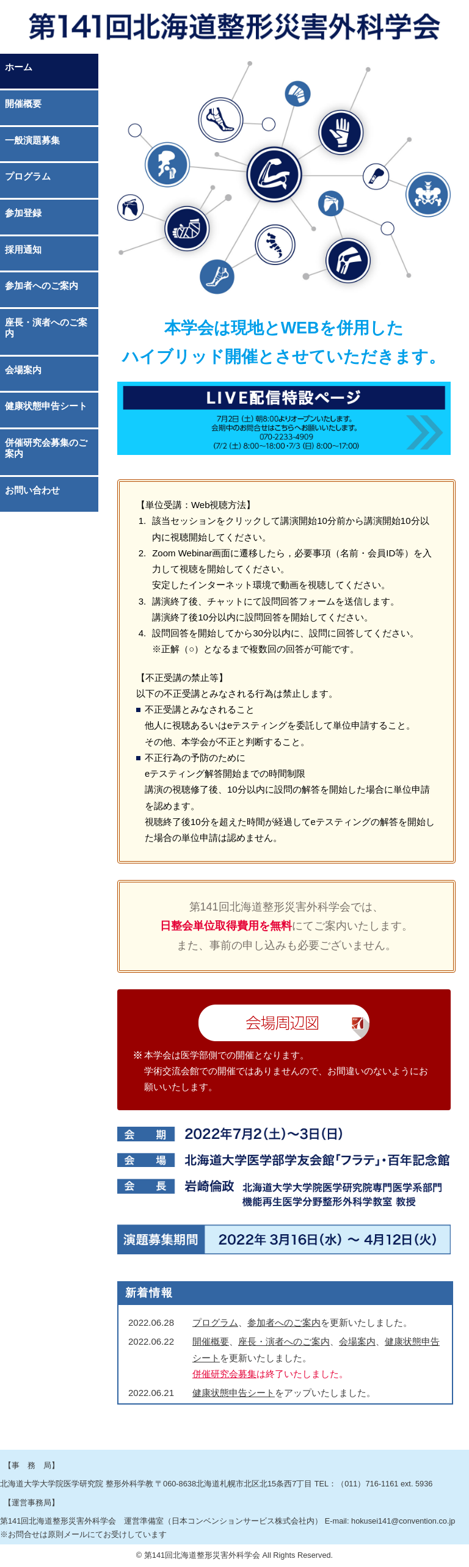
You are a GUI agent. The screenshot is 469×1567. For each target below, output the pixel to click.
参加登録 (23, 213)
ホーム (18, 67)
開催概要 (23, 103)
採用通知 (23, 249)
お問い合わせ (32, 490)
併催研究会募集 (224, 1374)
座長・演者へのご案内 (46, 327)
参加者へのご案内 (41, 285)
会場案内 (23, 370)
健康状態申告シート (46, 406)
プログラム (28, 176)
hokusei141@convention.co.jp (403, 1520)
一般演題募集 (32, 140)
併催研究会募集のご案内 (46, 448)
